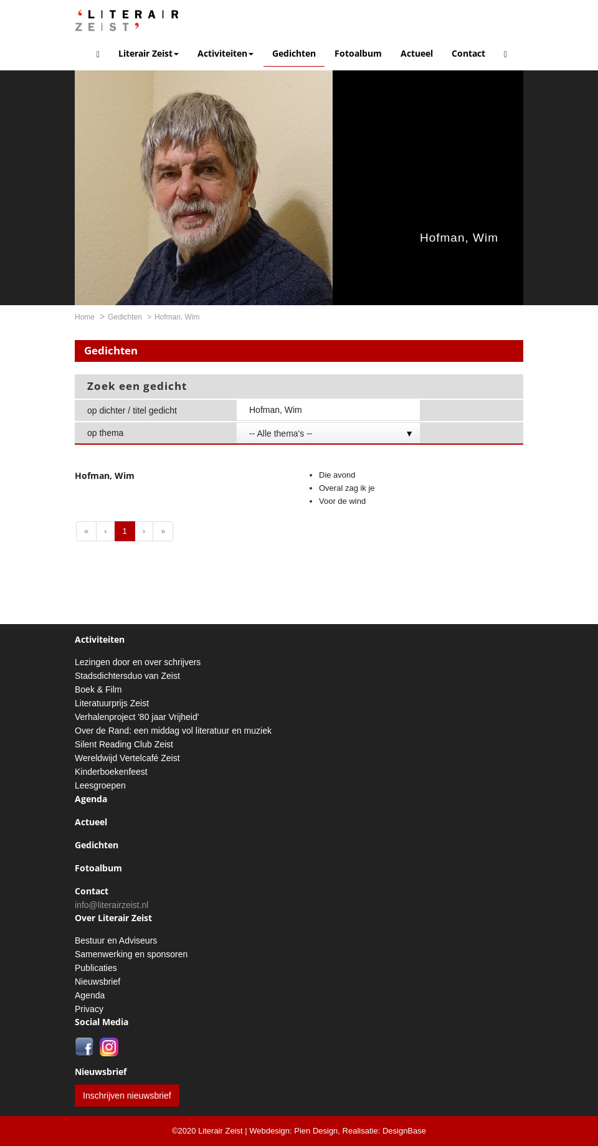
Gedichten (294, 53)
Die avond (337, 475)
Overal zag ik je (347, 488)
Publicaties (96, 968)
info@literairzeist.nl (111, 905)
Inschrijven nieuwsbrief (127, 1096)
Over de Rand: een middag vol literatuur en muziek (173, 731)
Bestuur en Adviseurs (116, 940)
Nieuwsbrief (97, 982)
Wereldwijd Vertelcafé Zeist (127, 758)
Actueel (417, 53)
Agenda (91, 799)
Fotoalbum (358, 53)
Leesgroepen (100, 785)
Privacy (89, 1009)
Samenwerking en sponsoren (131, 954)
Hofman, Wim (459, 237)
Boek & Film (98, 689)
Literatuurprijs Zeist (112, 703)
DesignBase (404, 1130)
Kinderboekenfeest (111, 772)
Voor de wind (342, 501)
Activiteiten (225, 53)
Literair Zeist (148, 53)
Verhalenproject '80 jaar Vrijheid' (137, 717)
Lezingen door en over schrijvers (138, 662)
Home (85, 317)
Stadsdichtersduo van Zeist (127, 676)
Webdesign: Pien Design (293, 1130)
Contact (468, 53)
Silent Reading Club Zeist (124, 744)
